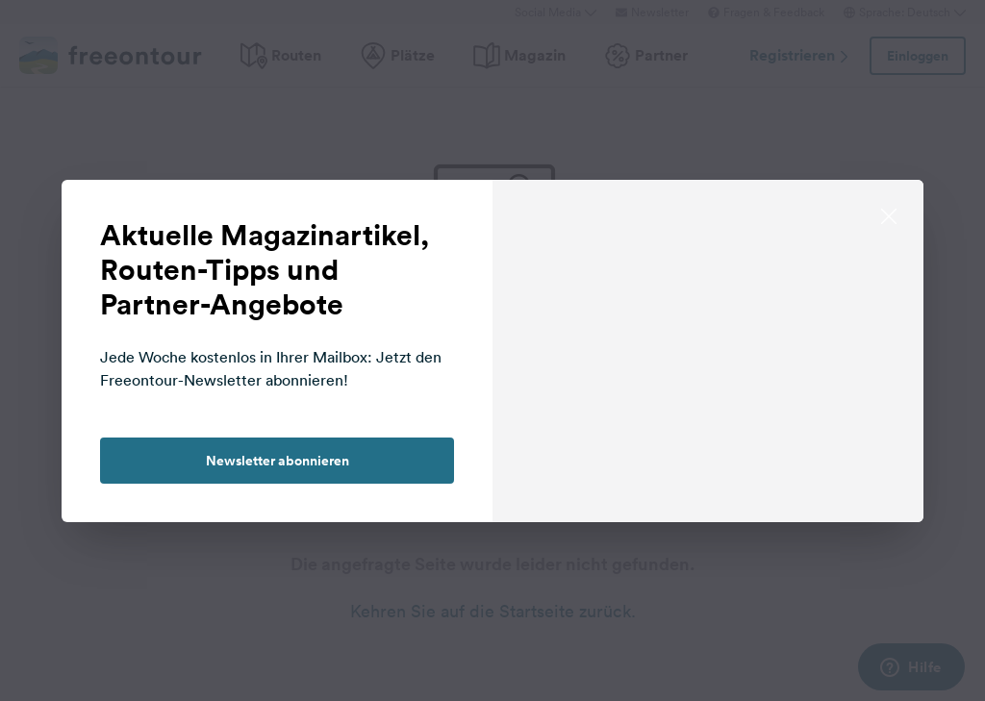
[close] (889, 214)
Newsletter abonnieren (277, 460)
